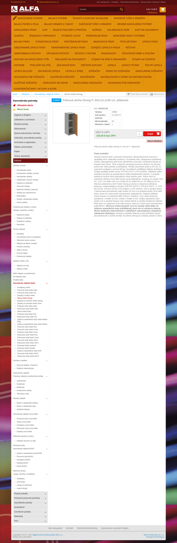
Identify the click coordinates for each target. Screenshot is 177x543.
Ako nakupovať (103, 2)
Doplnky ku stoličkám (25, 183)
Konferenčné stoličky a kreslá (28, 173)
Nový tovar (23, 109)
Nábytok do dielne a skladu (27, 243)
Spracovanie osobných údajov (153, 2)
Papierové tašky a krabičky (129, 18)
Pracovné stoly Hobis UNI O (27, 353)
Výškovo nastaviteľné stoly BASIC (29, 453)
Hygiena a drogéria (22, 115)
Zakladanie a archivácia (24, 119)
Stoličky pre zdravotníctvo (26, 193)
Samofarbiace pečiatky (27, 53)
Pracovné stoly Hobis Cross (27, 330)
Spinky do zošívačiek (118, 71)
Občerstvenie (20, 129)
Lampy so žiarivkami (24, 485)
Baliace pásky (22, 41)
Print (16, 521)
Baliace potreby (57, 18)
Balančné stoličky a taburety (27, 189)
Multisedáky (21, 196)
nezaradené (19, 507)
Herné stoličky (22, 202)
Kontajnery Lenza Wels (25, 425)
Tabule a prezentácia (23, 147)
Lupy (44, 29)
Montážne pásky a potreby (129, 35)
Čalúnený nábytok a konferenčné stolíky (28, 376)
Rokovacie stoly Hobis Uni (27, 317)
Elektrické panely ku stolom (23, 436)
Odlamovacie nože (118, 29)
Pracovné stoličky (23, 186)
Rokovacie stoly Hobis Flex (27, 335)
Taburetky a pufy (23, 394)
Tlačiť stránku (159, 94)
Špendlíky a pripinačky (42, 35)
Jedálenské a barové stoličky (27, 180)
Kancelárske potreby (30, 18)
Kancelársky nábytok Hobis (46, 94)
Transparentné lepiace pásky (68, 47)
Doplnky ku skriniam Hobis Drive (29, 303)
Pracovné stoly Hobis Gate (27, 290)
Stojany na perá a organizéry (108, 59)
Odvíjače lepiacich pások (105, 47)
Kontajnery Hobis (23, 287)
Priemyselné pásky (97, 35)
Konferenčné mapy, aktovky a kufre (35, 88)
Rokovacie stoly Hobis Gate (27, 309)
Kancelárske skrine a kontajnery (29, 237)
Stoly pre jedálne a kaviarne (27, 365)
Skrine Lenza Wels (24, 422)
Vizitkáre (19, 65)
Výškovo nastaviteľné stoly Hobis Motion (32, 324)
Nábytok (25, 94)
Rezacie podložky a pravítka (70, 29)
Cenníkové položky (22, 512)
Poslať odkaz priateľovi (139, 94)
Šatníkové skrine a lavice (26, 240)
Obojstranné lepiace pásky (30, 47)
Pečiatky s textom (85, 53)
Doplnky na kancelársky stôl (31, 59)
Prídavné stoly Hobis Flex (26, 314)
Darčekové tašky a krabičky (95, 24)
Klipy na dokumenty (147, 29)
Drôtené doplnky (91, 65)
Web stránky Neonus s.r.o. (154, 535)
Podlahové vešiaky (24, 221)
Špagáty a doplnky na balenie (90, 18)
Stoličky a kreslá (19, 166)
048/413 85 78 (18, 2)
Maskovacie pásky (103, 41)
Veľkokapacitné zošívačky (29, 76)
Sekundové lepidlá (49, 71)
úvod (15, 94)
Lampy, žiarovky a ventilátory (24, 474)
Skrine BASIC (22, 466)
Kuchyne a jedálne (20, 360)
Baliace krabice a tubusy (58, 24)
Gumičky (19, 35)
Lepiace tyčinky (130, 65)
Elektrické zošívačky (62, 76)
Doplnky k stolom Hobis (26, 295)
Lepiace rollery (23, 71)
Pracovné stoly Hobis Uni (26, 293)
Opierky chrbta (22, 269)
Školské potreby (21, 124)
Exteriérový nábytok (24, 256)
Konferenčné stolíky (24, 390)
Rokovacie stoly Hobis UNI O (28, 356)
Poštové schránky (23, 247)
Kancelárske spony (25, 29)
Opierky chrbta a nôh (21, 261)
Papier (17, 151)
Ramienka (20, 225)
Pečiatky (131, 47)
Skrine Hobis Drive (24, 311)
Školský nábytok (19, 398)
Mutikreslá (20, 387)
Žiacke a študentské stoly (26, 406)
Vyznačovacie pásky (47, 41)
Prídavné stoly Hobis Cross (27, 332)
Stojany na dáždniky (24, 218)
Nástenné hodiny (23, 215)
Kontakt (115, 2)
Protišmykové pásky (76, 41)
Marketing (18, 516)
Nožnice (97, 29)
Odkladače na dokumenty (70, 59)
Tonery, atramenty (22, 156)
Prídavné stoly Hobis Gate (27, 306)
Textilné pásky (128, 41)
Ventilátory (21, 479)
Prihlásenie (152, 12)
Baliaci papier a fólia (26, 24)
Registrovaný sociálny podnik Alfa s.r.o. (48, 535)
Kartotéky (20, 234)
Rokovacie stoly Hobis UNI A (28, 343)
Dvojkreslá (21, 384)
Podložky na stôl (40, 65)
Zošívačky (94, 71)
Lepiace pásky (150, 41)
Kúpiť (150, 134)
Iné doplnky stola (19, 277)
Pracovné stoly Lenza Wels (27, 419)
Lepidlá (111, 65)
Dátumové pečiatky (57, 53)
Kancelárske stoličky (24, 177)
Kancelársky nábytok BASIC (23, 449)
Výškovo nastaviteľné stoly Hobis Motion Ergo (32, 320)
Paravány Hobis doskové (26, 345)
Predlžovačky (18, 280)
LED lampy (21, 482)
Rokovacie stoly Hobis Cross (28, 337)
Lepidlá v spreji (74, 71)
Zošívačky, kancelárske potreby (28, 138)
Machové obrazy (19, 471)
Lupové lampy (22, 488)
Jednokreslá (21, 381)
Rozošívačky (87, 76)
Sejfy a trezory (22, 250)
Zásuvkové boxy (66, 65)
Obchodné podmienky (129, 2)
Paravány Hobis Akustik (26, 348)
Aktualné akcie (25, 105)
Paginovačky (108, 53)
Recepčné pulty (19, 445)
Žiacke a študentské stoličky (27, 403)
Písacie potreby (21, 493)
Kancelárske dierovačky (87, 82)
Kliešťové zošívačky (25, 82)
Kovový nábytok (19, 229)
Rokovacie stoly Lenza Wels (27, 428)
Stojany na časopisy (144, 59)
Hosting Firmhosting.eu (155, 537)
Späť (57, 100)
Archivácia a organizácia (25, 142)
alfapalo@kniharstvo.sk (48, 2)
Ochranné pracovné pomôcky (27, 498)
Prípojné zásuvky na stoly (26, 441)
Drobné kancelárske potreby (134, 24)
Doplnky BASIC (22, 463)
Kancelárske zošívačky (149, 71)
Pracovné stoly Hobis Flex (27, 327)
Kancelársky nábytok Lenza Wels (25, 414)
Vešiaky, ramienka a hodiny (23, 210)
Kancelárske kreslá (24, 170)
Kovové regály (22, 253)
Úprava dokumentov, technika (27, 133)
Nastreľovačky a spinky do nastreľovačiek (126, 76)
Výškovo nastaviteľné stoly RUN (29, 351)
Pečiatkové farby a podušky (138, 53)
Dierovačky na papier (55, 82)
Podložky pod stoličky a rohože (24, 207)
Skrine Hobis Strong (24, 298)
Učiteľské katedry (23, 409)
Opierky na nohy (23, 266)
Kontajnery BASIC (23, 460)
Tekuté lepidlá (153, 65)
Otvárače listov (70, 35)
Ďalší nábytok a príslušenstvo (24, 273)
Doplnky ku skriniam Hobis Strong (30, 301)
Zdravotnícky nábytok (21, 373)
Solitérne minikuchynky (25, 368)
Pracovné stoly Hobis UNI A (27, 340)
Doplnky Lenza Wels (24, 432)
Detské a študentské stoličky (27, 199)
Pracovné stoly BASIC (25, 456)
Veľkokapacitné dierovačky (124, 82)
